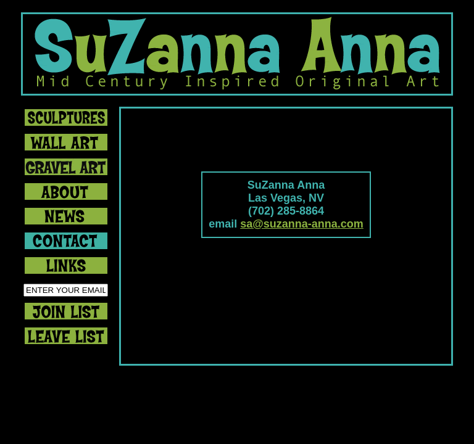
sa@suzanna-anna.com (302, 224)
